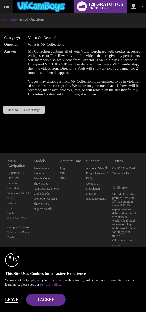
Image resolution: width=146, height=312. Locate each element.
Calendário (14, 188)
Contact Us (93, 183)
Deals (10, 237)
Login (11, 213)
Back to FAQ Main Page (24, 110)
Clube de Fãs (41, 193)
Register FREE (16, 173)
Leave (11, 299)
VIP (9, 208)
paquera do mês (43, 209)
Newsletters (93, 188)
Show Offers (41, 203)
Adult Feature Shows (46, 188)
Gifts (63, 178)
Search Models (43, 178)
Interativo (13, 183)
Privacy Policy (50, 285)
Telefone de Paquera (19, 232)
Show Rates (41, 183)
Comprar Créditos (18, 227)
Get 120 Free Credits (125, 168)
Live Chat (13, 178)
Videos (11, 203)
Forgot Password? (97, 173)
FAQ (89, 178)
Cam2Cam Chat (17, 218)
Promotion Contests (45, 198)
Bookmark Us (120, 173)
